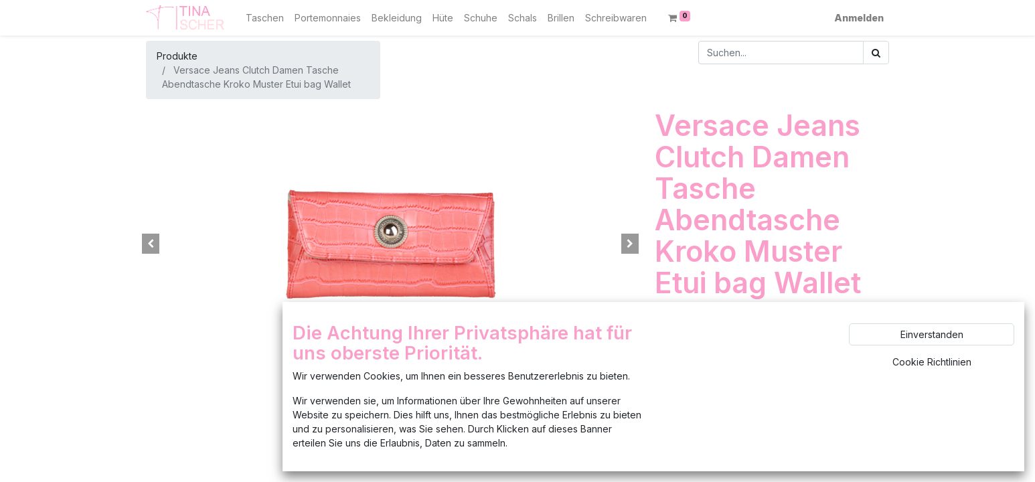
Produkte (177, 56)
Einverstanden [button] (931, 334)
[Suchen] (876, 52)
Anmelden (859, 17)
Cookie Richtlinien (931, 362)
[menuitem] (264, 17)
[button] (151, 243)
